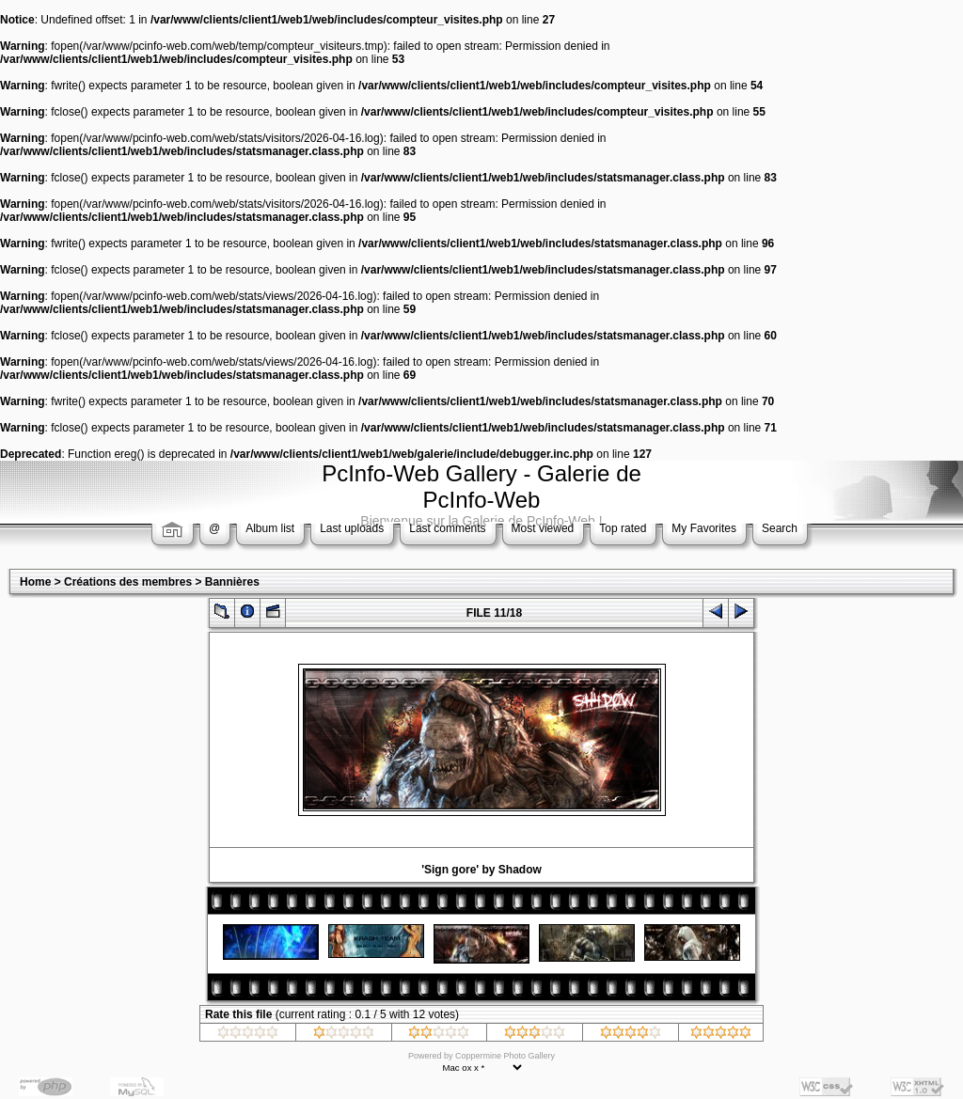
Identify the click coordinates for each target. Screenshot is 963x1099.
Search (779, 528)
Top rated (622, 528)
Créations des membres (128, 582)
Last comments (447, 528)
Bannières (232, 582)
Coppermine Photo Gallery (505, 1055)
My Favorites (703, 528)
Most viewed (543, 528)
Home (35, 582)
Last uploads (352, 528)
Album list (269, 528)
